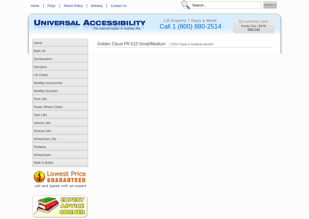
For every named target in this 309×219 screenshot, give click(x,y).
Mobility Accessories (48, 83)
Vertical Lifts (42, 131)
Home (35, 6)
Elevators (40, 67)
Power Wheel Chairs (48, 107)
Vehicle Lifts (42, 123)
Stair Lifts (40, 115)
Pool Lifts (40, 99)
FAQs (52, 6)
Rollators (40, 147)
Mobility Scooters (46, 91)
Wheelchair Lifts (45, 139)
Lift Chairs (41, 75)
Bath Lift (40, 51)
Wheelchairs (42, 155)
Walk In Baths (43, 163)
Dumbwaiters (43, 59)
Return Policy (73, 6)
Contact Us (118, 6)
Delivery (96, 6)
